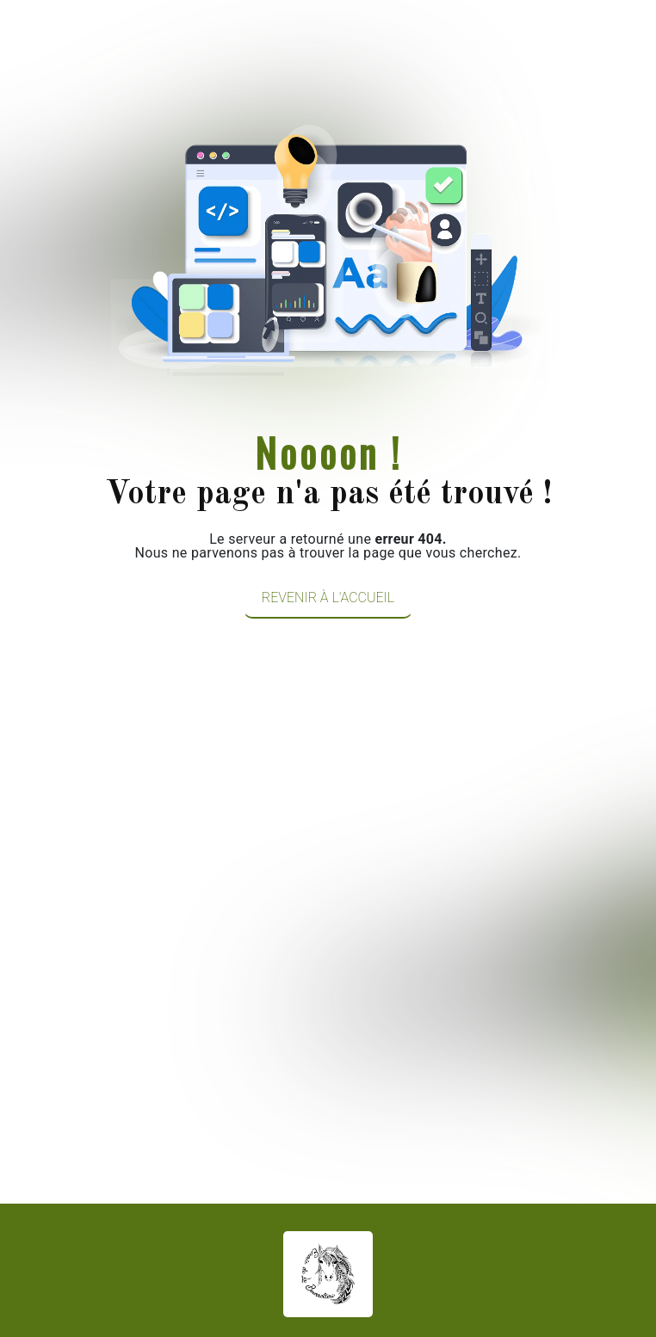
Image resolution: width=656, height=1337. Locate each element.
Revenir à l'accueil (328, 597)
